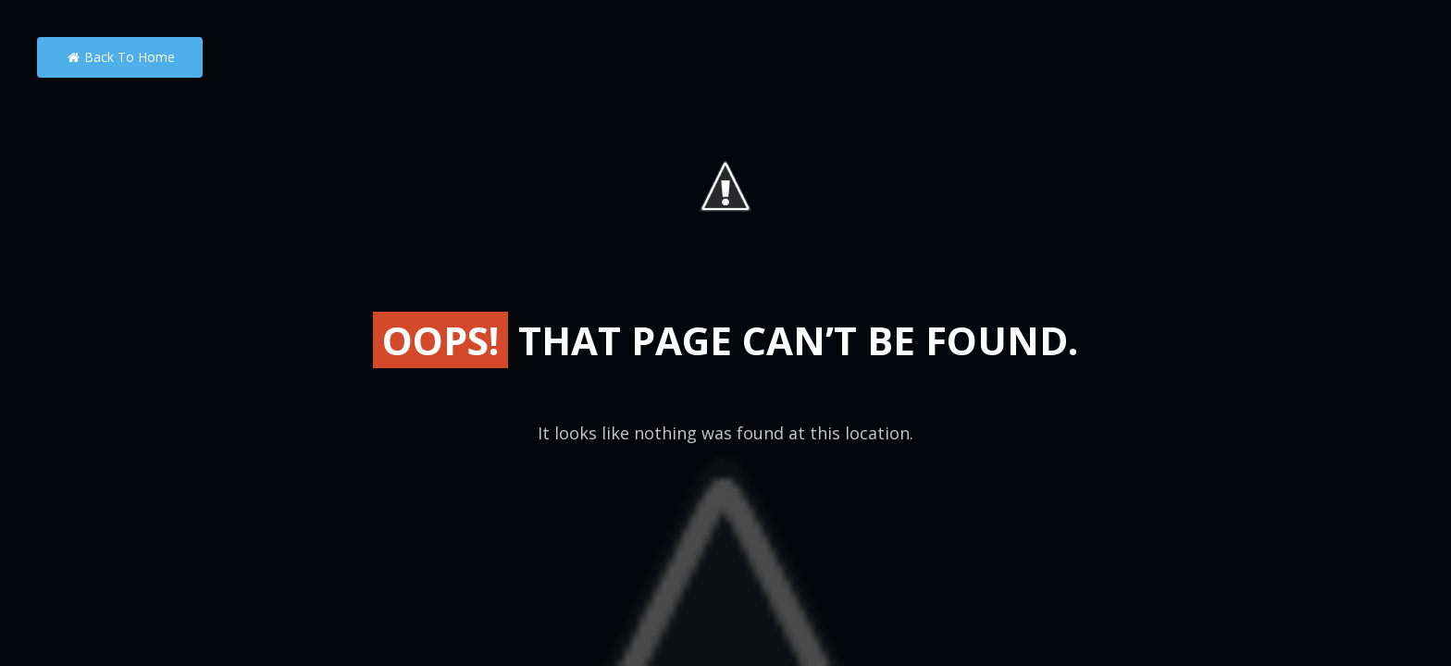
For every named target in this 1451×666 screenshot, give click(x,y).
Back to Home (120, 57)
